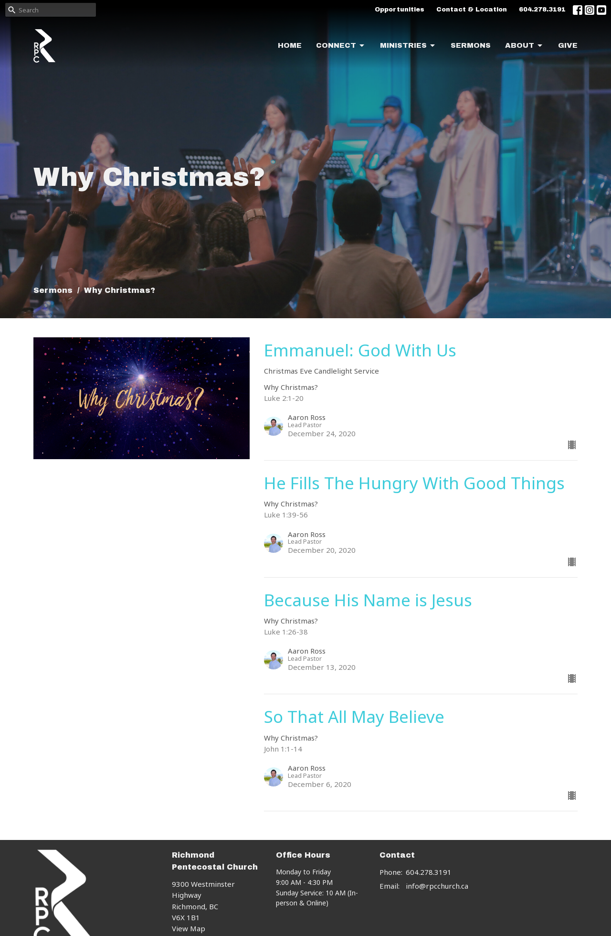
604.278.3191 (542, 9)
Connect (341, 46)
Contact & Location (471, 9)
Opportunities (399, 9)
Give (568, 45)
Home (290, 45)
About (524, 46)
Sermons (471, 45)
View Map (188, 928)
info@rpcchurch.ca (437, 886)
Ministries (408, 46)
